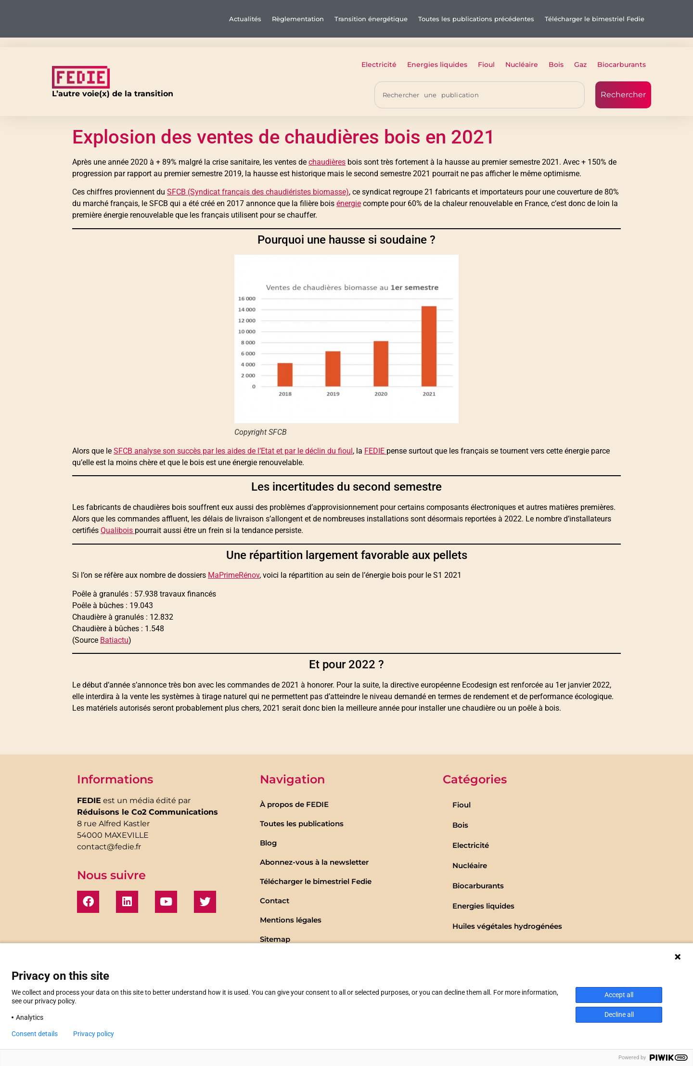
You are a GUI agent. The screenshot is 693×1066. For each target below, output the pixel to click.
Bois (556, 64)
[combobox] (479, 94)
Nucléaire (521, 64)
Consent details (35, 1034)
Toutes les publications (302, 823)
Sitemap (275, 939)
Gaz (580, 64)
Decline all (619, 1014)
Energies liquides (437, 64)
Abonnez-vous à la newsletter (314, 862)
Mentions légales (290, 919)
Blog (268, 842)
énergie (348, 203)
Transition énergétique (371, 19)
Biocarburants (621, 64)
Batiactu (114, 640)
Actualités (245, 19)
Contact (274, 900)
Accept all (618, 995)
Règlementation (298, 19)
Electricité (379, 64)
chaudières (327, 162)
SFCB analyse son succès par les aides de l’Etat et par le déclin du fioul (233, 450)
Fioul (486, 64)
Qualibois (118, 530)
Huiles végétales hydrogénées (507, 926)
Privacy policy (93, 1034)
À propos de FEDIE (294, 804)
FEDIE (375, 450)
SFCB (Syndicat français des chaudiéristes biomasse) (258, 191)
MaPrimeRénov (233, 575)
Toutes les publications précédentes (476, 19)
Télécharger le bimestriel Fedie (594, 19)
